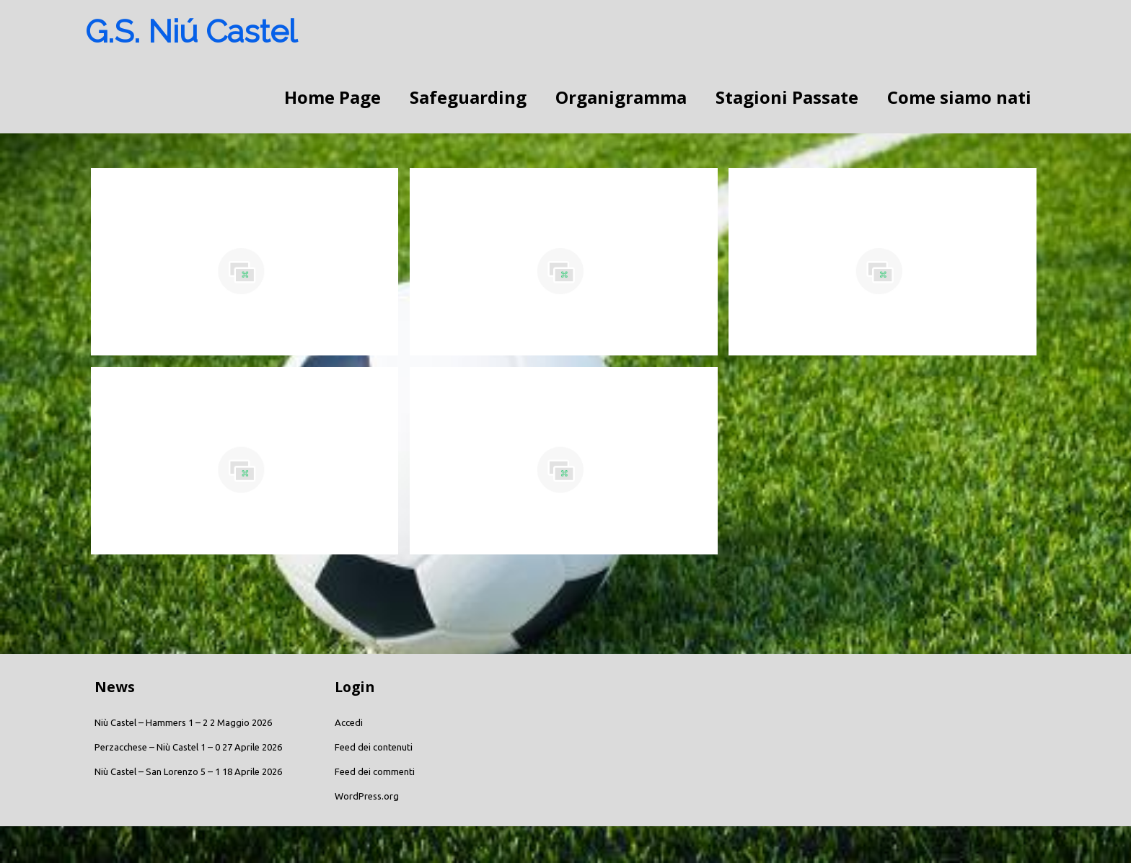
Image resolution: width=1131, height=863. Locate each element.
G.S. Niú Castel (191, 31)
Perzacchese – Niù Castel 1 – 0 (157, 747)
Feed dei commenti (375, 771)
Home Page (332, 97)
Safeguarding (468, 97)
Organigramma (621, 97)
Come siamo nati (959, 97)
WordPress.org (367, 796)
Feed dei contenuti (374, 747)
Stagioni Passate (787, 97)
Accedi (349, 722)
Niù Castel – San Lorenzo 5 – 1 (157, 771)
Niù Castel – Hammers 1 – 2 (151, 722)
